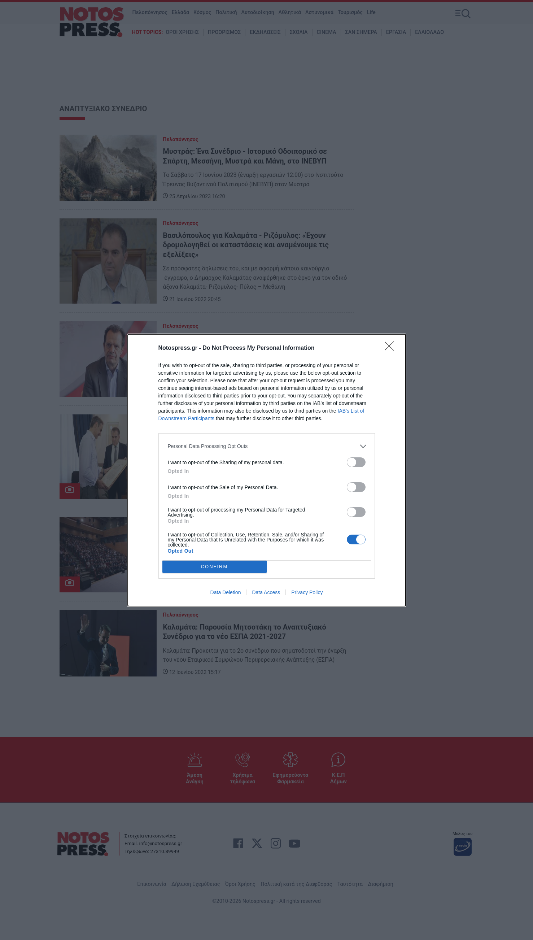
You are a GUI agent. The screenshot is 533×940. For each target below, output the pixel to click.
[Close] (391, 348)
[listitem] (267, 446)
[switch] (356, 462)
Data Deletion (225, 592)
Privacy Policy (307, 592)
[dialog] (267, 470)
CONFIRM (214, 566)
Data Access (266, 592)
